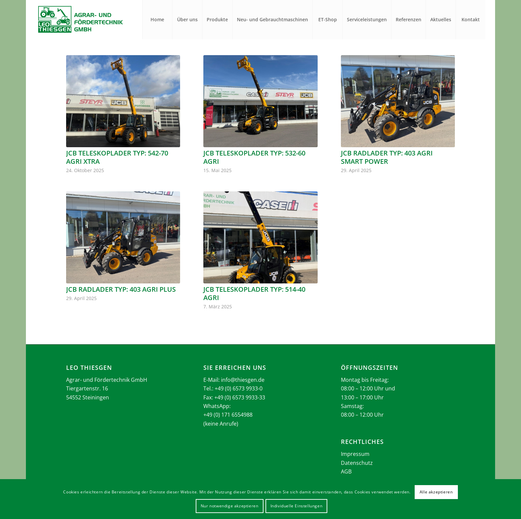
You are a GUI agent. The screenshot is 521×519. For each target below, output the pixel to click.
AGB (346, 471)
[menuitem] (157, 19)
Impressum (355, 454)
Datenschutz (357, 463)
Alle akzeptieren (436, 492)
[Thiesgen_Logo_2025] (80, 19)
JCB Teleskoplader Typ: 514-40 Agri (254, 293)
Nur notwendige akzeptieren (230, 506)
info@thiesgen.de (242, 379)
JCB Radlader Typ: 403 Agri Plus (121, 289)
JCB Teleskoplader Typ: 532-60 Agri (254, 157)
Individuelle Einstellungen (296, 506)
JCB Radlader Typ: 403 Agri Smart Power (387, 157)
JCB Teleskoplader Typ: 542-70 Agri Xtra (117, 157)
